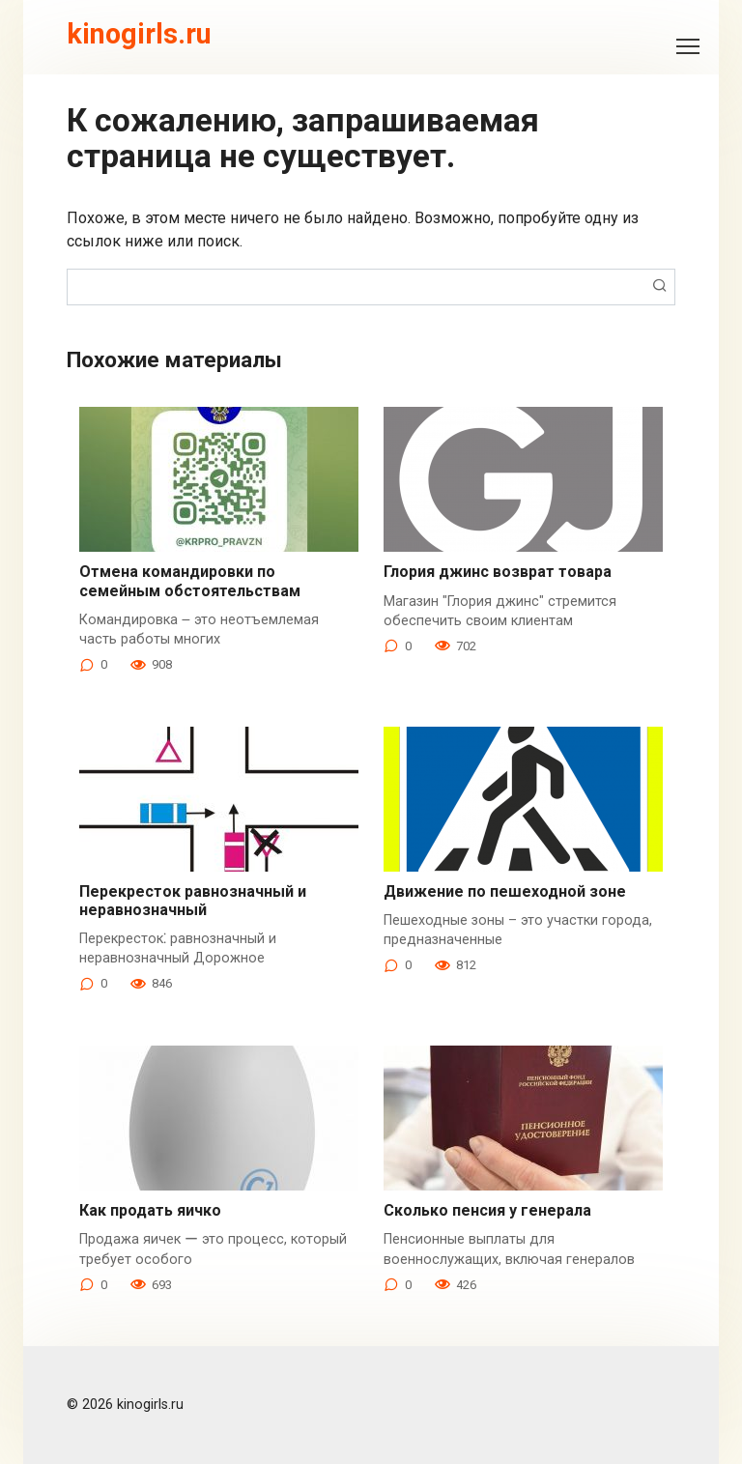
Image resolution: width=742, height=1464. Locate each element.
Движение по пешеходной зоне (505, 891)
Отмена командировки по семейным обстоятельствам (189, 580)
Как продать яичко (150, 1210)
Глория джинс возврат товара (498, 571)
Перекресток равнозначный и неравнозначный (192, 900)
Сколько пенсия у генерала (487, 1210)
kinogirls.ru (139, 33)
